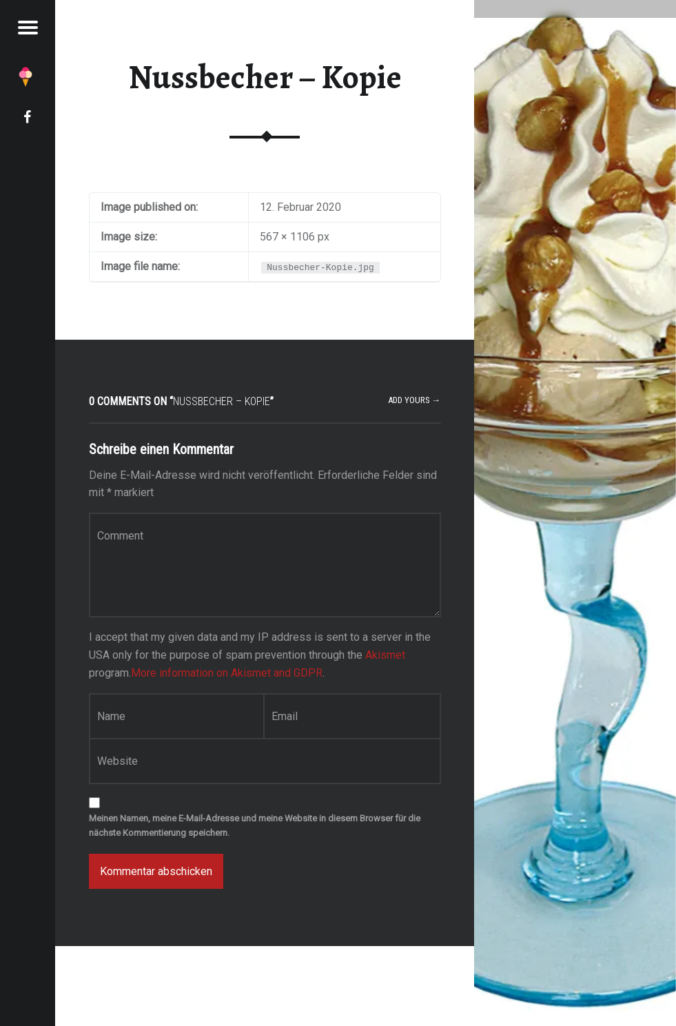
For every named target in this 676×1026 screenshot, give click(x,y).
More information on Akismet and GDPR (226, 672)
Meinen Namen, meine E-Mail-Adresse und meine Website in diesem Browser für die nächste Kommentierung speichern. (254, 825)
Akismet (385, 654)
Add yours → (414, 400)
